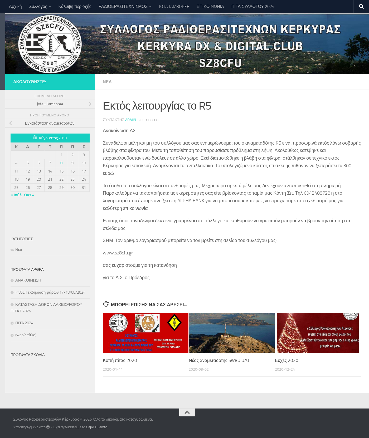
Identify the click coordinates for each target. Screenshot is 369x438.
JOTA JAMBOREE (174, 6)
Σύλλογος (38, 6)
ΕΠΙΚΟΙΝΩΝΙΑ (210, 6)
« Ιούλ (16, 195)
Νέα (107, 81)
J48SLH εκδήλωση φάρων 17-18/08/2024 (50, 292)
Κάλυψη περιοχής (75, 6)
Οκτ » (29, 195)
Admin (130, 120)
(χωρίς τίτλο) (25, 335)
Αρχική (15, 6)
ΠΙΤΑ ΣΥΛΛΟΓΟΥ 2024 (253, 6)
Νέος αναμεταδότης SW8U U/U (219, 360)
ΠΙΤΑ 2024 (24, 323)
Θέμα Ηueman (97, 427)
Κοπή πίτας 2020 (120, 360)
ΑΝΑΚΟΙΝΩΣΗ (28, 280)
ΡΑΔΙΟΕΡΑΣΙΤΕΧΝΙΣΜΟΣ (123, 6)
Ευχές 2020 (286, 360)
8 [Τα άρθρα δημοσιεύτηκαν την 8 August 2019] (61, 163)
